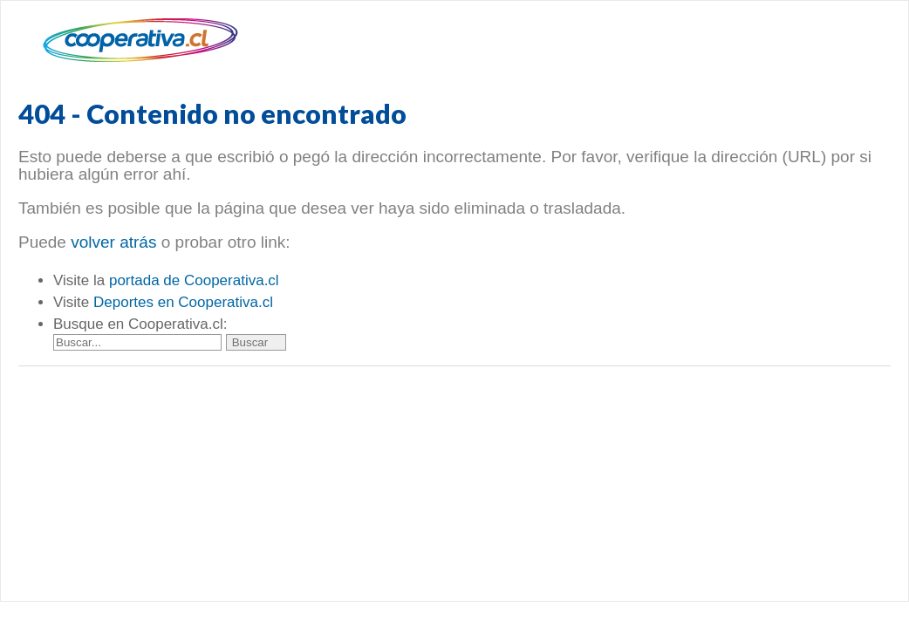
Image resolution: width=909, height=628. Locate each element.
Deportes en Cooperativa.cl (183, 302)
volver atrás (113, 242)
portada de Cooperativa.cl (194, 280)
